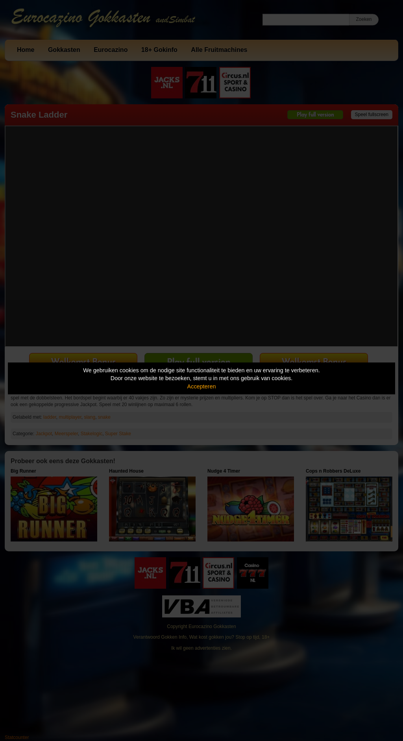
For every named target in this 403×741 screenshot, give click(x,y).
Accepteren (201, 386)
